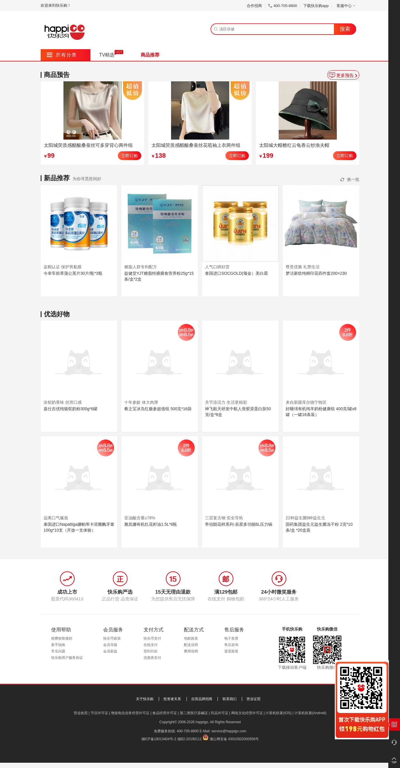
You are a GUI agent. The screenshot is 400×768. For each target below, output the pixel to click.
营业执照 (81, 713)
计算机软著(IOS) (278, 713)
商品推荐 (150, 54)
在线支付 (151, 645)
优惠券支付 (152, 658)
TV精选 (106, 54)
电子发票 (231, 638)
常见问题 (58, 651)
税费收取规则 (61, 638)
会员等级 (110, 645)
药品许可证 (219, 713)
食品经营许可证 (164, 713)
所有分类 (62, 54)
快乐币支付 (152, 638)
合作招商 (254, 6)
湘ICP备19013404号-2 (158, 739)
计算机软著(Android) (310, 713)
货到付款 (151, 651)
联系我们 (230, 699)
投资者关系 (172, 699)
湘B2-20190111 (189, 739)
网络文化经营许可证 (247, 713)
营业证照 (253, 699)
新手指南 (58, 645)
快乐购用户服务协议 (67, 658)
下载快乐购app (316, 6)
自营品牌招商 (201, 699)
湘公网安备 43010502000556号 (234, 739)
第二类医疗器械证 (194, 713)
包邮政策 (191, 638)
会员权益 (110, 651)
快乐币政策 (112, 638)
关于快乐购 (145, 699)
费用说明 (191, 651)
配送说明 (191, 645)
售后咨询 (231, 645)
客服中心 (346, 6)
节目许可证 (99, 713)
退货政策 (231, 651)
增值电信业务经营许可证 (130, 713)
